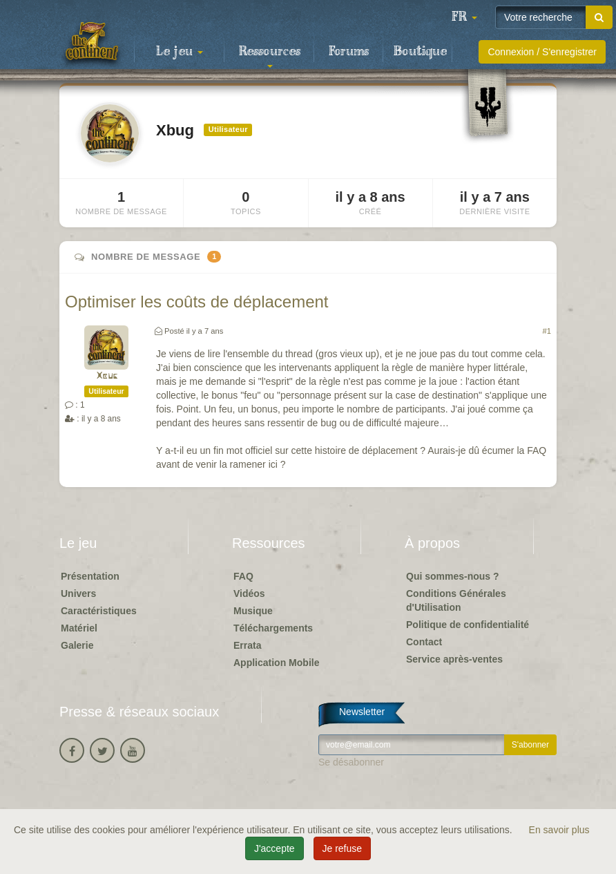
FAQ (243, 576)
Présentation (90, 576)
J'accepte (274, 848)
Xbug (106, 376)
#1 (547, 331)
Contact (424, 641)
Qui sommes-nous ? (452, 576)
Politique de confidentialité (467, 624)
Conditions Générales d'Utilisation (456, 600)
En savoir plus (559, 829)
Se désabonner (351, 762)
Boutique (420, 51)
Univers (78, 593)
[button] (464, 17)
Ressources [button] (269, 56)
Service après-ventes (454, 659)
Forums (349, 51)
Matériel (79, 628)
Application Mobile (276, 662)
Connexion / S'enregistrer (542, 51)
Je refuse (343, 848)
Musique (253, 610)
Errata (247, 645)
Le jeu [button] (179, 51)
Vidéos (249, 593)
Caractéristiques (99, 610)
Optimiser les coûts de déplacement (197, 301)
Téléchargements (273, 628)
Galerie (77, 645)
